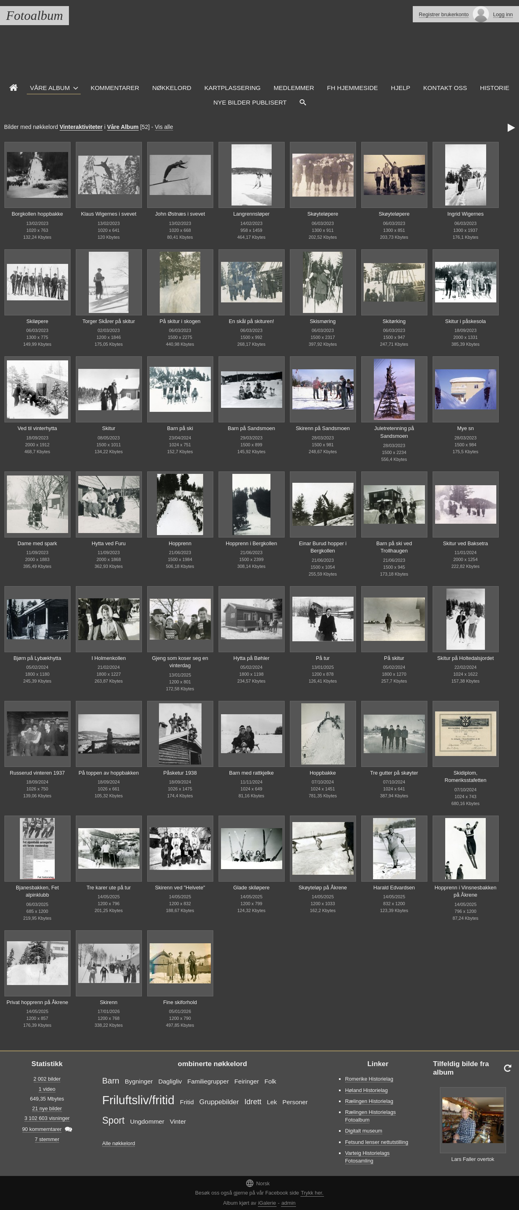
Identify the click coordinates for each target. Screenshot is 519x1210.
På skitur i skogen (179, 321)
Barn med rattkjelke (251, 773)
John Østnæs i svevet (180, 214)
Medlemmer (294, 87)
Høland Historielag (366, 1090)
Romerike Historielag (369, 1079)
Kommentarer (114, 87)
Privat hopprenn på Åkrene (37, 1002)
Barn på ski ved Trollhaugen (394, 547)
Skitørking (394, 321)
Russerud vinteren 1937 (37, 773)
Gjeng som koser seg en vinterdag (180, 662)
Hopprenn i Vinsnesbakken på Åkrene (466, 891)
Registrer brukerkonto (444, 14)
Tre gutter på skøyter (394, 773)
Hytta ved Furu (109, 543)
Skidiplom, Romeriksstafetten (465, 777)
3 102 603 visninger (47, 1118)
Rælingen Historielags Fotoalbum (370, 1116)
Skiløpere (37, 321)
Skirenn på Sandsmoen (323, 428)
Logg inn (503, 14)
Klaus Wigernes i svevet (109, 214)
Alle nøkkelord (118, 1143)
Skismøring (323, 321)
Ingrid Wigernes (465, 214)
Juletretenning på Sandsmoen (394, 432)
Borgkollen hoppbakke (37, 214)
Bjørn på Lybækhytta (37, 658)
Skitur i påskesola (465, 321)
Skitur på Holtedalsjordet (465, 658)
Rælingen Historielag (369, 1101)
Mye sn (465, 428)
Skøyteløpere (322, 214)
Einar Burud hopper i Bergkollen (322, 547)
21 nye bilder (47, 1108)
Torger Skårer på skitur (108, 321)
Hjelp (400, 87)
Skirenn (108, 1002)
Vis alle (164, 127)
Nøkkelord (171, 87)
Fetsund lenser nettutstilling (376, 1142)
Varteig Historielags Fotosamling (367, 1157)
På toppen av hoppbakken (109, 773)
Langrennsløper (251, 214)
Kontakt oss (445, 87)
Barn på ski (180, 428)
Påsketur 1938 (180, 773)
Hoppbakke (323, 773)
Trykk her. (312, 1193)
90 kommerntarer (42, 1129)
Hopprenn (180, 543)
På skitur (394, 658)
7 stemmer (47, 1139)
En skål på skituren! (251, 321)
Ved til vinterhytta (37, 428)
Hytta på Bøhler (252, 658)
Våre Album (50, 87)
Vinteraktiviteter (81, 127)
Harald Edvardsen (394, 887)
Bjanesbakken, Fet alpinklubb (37, 891)
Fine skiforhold (180, 1002)
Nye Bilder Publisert (250, 102)
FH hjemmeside (352, 87)
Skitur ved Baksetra (465, 543)
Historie (494, 87)
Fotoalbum (34, 15)
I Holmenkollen (109, 658)
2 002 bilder (47, 1079)
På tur (323, 658)
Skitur (109, 428)
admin (288, 1203)
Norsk (257, 1183)
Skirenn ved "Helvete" (180, 887)
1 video (47, 1089)
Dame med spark (37, 543)
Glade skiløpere (251, 887)
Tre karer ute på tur (108, 887)
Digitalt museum (363, 1131)
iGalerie (267, 1203)
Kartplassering (232, 87)
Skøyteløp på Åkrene (322, 887)
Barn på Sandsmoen (251, 428)
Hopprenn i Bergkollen (251, 543)
